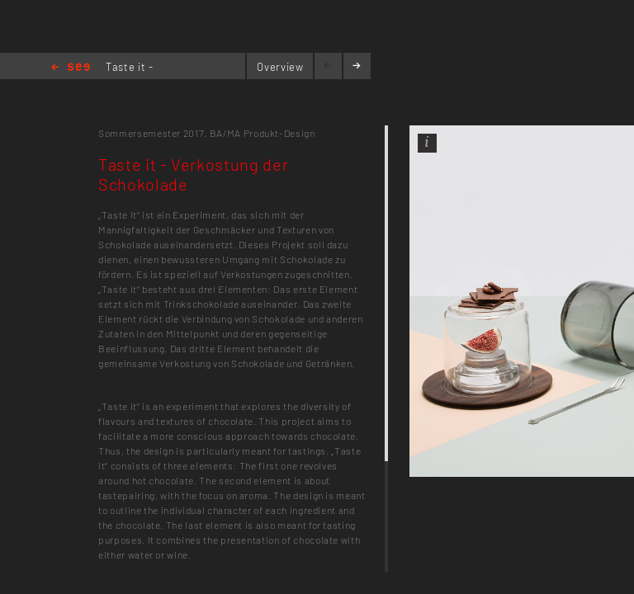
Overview (280, 66)
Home (70, 68)
